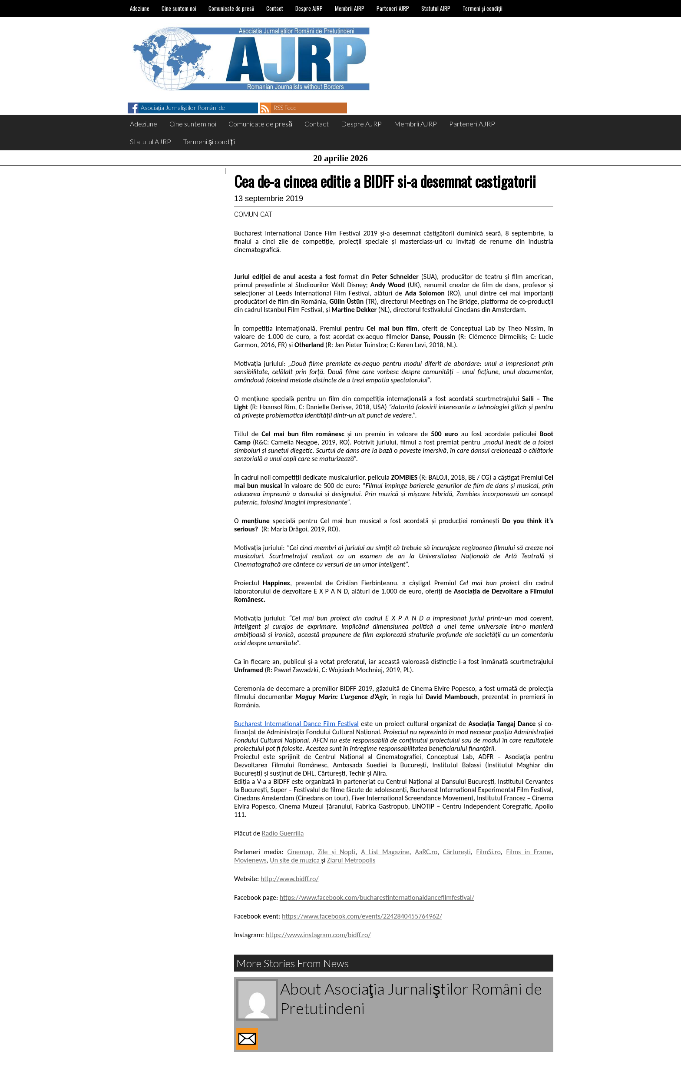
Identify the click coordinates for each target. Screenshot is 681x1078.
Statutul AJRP (435, 8)
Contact (274, 8)
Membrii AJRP (349, 8)
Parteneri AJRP (393, 8)
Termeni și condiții (482, 8)
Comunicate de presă (231, 8)
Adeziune (139, 8)
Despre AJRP (309, 8)
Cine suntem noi (179, 8)
